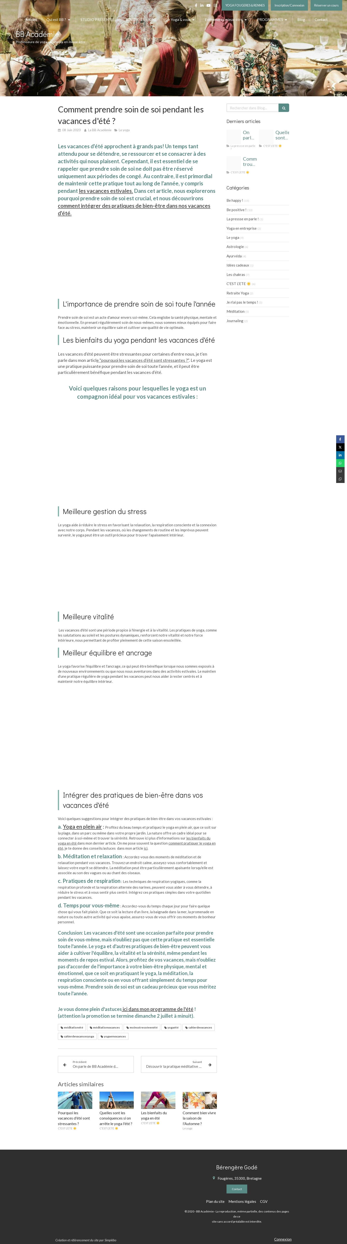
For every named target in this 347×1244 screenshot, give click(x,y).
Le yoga (233, 237)
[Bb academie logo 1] (234, 137)
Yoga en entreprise (242, 228)
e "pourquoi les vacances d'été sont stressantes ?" (142, 360)
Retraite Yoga (238, 293)
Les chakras (236, 274)
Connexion (283, 1239)
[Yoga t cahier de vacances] (234, 163)
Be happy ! (235, 200)
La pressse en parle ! (243, 219)
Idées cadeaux (238, 265)
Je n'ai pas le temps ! (242, 302)
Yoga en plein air (82, 826)
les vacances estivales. (106, 191)
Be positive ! (237, 210)
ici (145, 848)
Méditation (236, 311)
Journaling (235, 321)
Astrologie (235, 246)
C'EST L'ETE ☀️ (239, 283)
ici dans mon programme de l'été (157, 1009)
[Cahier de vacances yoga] (266, 137)
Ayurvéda (234, 256)
